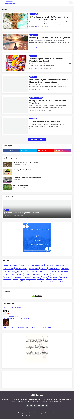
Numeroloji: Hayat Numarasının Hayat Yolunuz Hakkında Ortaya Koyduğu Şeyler (48, 81)
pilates (22, 281)
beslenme (27, 274)
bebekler (19, 274)
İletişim (50, 415)
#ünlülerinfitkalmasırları (11, 265)
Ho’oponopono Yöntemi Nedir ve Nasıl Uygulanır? (50, 38)
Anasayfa (24, 415)
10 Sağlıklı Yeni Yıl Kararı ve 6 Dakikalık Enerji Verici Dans (48, 102)
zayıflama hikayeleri (10, 284)
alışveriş (39, 271)
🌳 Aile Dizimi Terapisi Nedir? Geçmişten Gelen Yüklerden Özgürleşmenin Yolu (49, 18)
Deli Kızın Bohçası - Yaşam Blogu (13, 308)
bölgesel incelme (38, 274)
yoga (60, 281)
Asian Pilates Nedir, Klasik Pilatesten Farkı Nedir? (27, 177)
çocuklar (20, 284)
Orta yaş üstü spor (9, 271)
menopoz (62, 277)
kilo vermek (36, 277)
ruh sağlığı (41, 281)
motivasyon (7, 281)
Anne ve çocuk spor (37, 265)
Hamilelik (44, 268)
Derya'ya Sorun (41, 415)
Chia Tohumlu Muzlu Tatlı (20, 185)
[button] (2, 2)
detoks (54, 274)
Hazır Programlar (54, 268)
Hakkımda (32, 415)
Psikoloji (19, 271)
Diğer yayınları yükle (36, 139)
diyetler (61, 274)
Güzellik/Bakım (33, 268)
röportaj (48, 281)
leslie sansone (53, 277)
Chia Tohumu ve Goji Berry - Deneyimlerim (25, 162)
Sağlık (26, 271)
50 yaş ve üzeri (24, 265)
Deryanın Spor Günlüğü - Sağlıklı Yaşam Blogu (42, 413)
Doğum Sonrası (8, 268)
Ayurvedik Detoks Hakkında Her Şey (44, 121)
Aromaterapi (49, 265)
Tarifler (33, 271)
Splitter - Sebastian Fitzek (11, 316)
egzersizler (27, 277)
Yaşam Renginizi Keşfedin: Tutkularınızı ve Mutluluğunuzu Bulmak (47, 60)
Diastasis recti (60, 265)
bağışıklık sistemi (9, 274)
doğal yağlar (17, 277)
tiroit (54, 281)
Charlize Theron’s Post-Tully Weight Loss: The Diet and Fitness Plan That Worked (27, 327)
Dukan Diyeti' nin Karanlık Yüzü (22, 170)
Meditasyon (65, 268)
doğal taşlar (7, 277)
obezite (15, 281)
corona (48, 274)
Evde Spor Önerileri (21, 268)
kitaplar (44, 277)
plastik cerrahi (31, 281)
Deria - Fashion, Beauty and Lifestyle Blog (16, 318)
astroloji (47, 271)
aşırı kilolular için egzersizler (60, 271)
